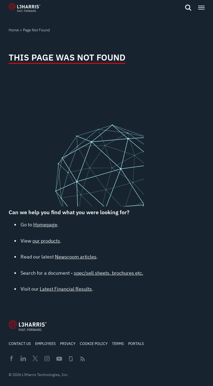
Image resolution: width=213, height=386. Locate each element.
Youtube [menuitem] (59, 359)
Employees (45, 343)
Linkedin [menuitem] (23, 358)
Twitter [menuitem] (35, 358)
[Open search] (188, 8)
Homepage (45, 224)
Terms (118, 343)
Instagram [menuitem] (47, 358)
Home (14, 30)
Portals (136, 343)
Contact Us (20, 343)
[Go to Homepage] (27, 325)
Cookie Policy (94, 343)
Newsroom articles (75, 257)
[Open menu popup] (201, 7)
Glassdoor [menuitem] (70, 358)
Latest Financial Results (66, 289)
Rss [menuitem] (82, 359)
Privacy (67, 343)
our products (46, 241)
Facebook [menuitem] (11, 358)
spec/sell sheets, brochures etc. (108, 273)
